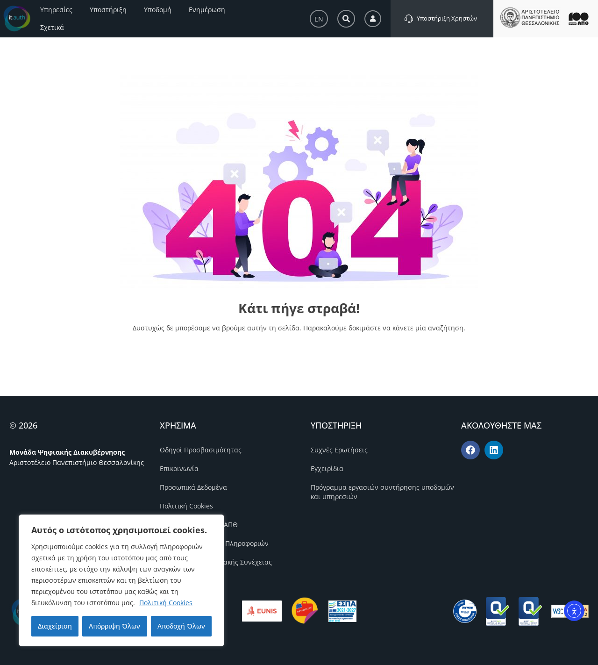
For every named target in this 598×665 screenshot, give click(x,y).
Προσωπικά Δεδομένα (193, 487)
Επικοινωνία (179, 468)
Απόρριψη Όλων (114, 626)
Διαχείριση (55, 626)
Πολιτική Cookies (165, 602)
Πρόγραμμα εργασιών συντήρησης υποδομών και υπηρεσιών (382, 492)
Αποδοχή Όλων (181, 626)
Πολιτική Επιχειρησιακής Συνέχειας (216, 562)
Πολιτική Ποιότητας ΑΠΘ (199, 524)
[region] (121, 580)
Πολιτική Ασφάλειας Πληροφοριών (214, 543)
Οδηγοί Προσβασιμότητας (201, 449)
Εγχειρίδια (327, 468)
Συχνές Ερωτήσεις (339, 449)
